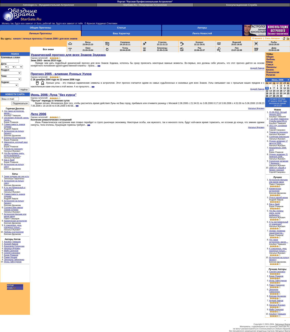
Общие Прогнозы (40, 27)
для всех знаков (68, 38)
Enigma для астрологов (15, 138)
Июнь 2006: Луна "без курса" (53, 95)
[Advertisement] (15, 274)
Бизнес (270, 69)
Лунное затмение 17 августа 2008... (278, 142)
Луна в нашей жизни (278, 197)
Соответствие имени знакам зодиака (13, 208)
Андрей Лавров (11, 244)
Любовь (270, 59)
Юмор (269, 62)
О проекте (257, 38)
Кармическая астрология (15, 221)
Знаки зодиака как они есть (16, 176)
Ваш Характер (121, 33)
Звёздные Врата (282, 324)
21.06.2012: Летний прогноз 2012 (278, 113)
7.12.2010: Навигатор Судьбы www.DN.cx (279, 120)
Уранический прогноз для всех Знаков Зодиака (68, 55)
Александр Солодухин (14, 246)
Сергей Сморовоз (12, 253)
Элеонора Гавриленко (14, 259)
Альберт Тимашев (12, 242)
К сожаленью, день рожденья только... (13, 226)
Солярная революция (279, 136)
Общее (270, 57)
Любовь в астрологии (14, 232)
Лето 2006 (38, 114)
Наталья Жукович (12, 248)
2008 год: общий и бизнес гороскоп (277, 169)
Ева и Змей (9, 160)
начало (17, 38)
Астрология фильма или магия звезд (278, 181)
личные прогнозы (33, 38)
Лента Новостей (202, 33)
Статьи (121, 27)
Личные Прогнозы (40, 33)
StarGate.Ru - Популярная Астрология (145, 5)
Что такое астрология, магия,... (278, 241)
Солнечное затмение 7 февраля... (278, 162)
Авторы (202, 27)
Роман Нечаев (10, 257)
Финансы (271, 67)
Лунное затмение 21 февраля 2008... (278, 155)
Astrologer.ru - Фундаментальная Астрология (48, 5)
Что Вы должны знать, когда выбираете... (14, 154)
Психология (272, 72)
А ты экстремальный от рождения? (278, 223)
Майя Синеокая (11, 250)
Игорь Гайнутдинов (12, 262)
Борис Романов (11, 255)
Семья (269, 64)
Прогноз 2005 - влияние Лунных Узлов (61, 74)
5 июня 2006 (51, 38)
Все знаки (48, 49)
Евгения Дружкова (277, 296)
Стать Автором (272, 38)
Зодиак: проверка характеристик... (277, 232)
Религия (270, 75)
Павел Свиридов (276, 285)
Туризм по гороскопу (13, 149)
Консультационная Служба (241, 5)
